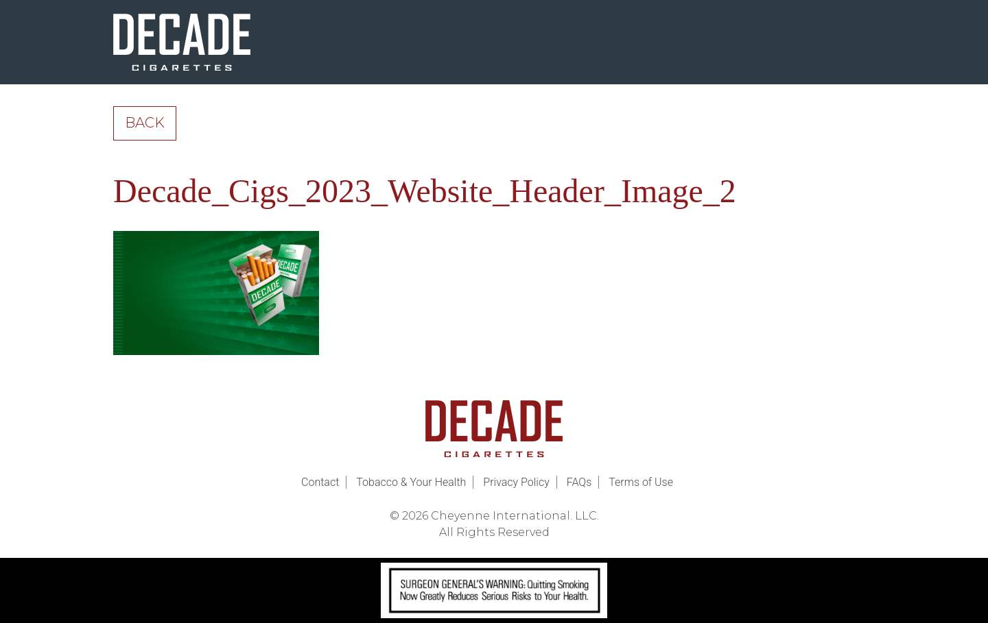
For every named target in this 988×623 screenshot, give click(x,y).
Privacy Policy (516, 482)
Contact (320, 482)
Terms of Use (641, 482)
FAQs (579, 482)
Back (145, 122)
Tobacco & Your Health (411, 482)
